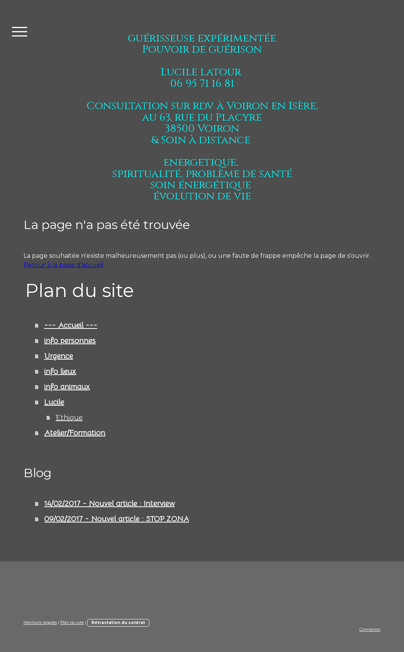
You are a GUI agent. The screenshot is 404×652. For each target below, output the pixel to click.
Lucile (54, 402)
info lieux (60, 371)
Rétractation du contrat (118, 622)
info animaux (67, 387)
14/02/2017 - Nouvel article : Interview (109, 503)
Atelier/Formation (74, 433)
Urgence (58, 356)
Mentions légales (40, 622)
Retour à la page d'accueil (63, 265)
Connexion (370, 629)
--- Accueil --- (70, 325)
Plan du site (72, 622)
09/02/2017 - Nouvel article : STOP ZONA (116, 519)
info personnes (70, 340)
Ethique (69, 417)
